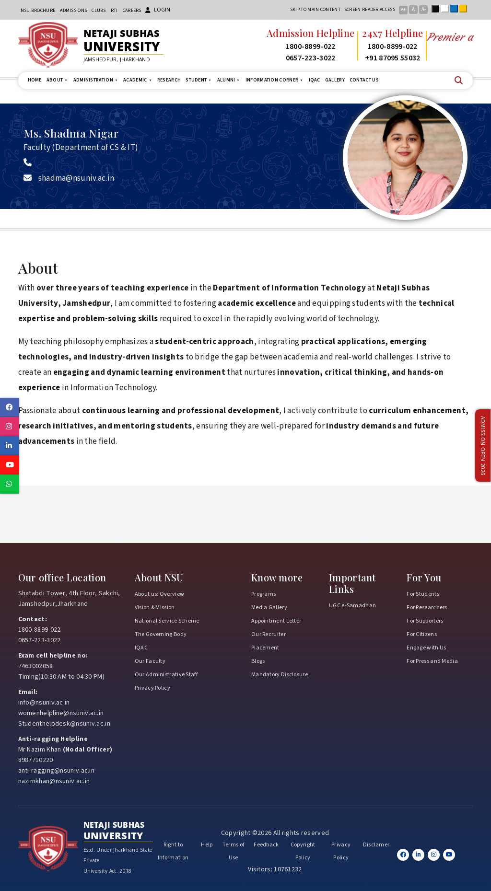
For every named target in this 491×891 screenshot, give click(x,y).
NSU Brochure (38, 10)
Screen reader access (369, 9)
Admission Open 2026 (483, 445)
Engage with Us (426, 648)
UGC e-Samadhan (352, 606)
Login (157, 10)
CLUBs (99, 10)
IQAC (314, 80)
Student (199, 80)
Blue (456, 8)
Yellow (465, 8)
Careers (132, 10)
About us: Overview (159, 594)
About (58, 80)
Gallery (335, 80)
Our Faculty (150, 661)
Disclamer (376, 845)
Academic (137, 80)
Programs (263, 594)
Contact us (364, 80)
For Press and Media (432, 661)
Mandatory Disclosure (279, 675)
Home (35, 80)
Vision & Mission (155, 607)
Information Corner (275, 80)
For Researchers (427, 607)
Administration (96, 80)
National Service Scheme (167, 621)
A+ (403, 9)
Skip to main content (315, 9)
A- (423, 9)
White (447, 8)
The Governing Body (161, 634)
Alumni (229, 80)
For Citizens (422, 634)
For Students (423, 594)
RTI (114, 10)
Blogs (258, 661)
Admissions (73, 10)
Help (206, 845)
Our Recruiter (268, 634)
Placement (265, 648)
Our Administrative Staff (166, 675)
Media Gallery (269, 607)
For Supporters (425, 621)
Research (169, 80)
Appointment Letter (276, 621)
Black (437, 8)
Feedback (266, 845)
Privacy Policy (152, 688)
